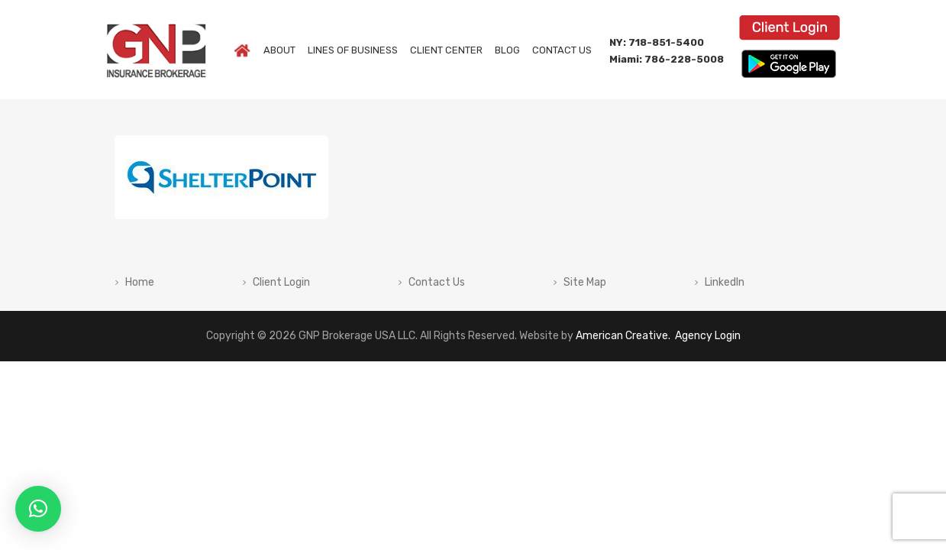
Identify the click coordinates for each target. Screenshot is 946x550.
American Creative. (623, 335)
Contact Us (436, 283)
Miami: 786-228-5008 (666, 59)
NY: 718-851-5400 (656, 42)
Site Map (584, 283)
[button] (38, 509)
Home (139, 283)
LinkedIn (724, 283)
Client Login (281, 283)
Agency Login (707, 335)
